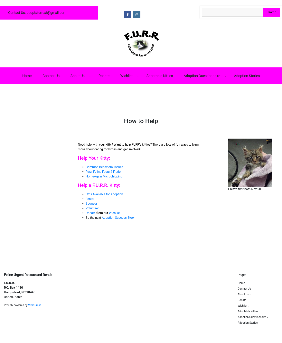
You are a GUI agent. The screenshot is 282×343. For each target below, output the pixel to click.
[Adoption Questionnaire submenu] (226, 76)
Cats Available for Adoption (104, 194)
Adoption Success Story (118, 217)
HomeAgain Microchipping (104, 176)
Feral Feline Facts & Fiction (104, 172)
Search (271, 12)
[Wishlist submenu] (138, 76)
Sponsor (91, 203)
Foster (90, 199)
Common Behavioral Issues (104, 167)
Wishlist (114, 213)
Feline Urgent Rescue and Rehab (28, 275)
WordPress (34, 305)
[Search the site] (232, 12)
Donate (91, 213)
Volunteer (92, 208)
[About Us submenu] (90, 76)
